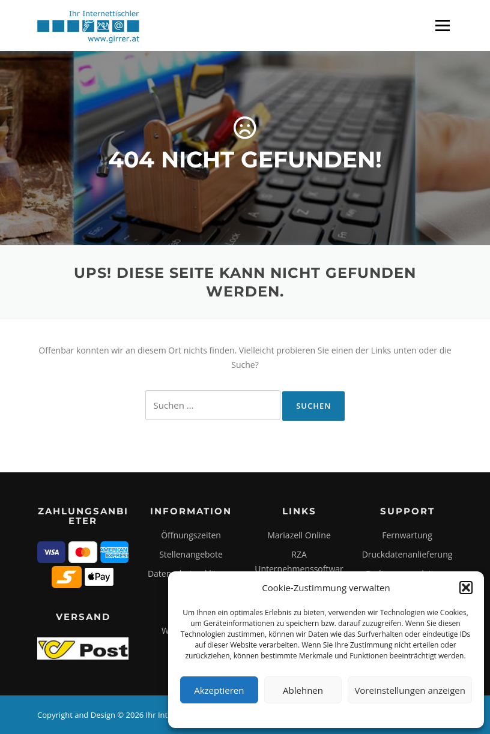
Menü (442, 25)
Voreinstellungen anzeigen (409, 690)
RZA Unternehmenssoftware (299, 569)
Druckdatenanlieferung (407, 554)
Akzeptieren (219, 690)
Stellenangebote (191, 554)
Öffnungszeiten (191, 535)
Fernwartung (407, 535)
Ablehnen (303, 690)
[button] (466, 588)
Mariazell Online (299, 535)
